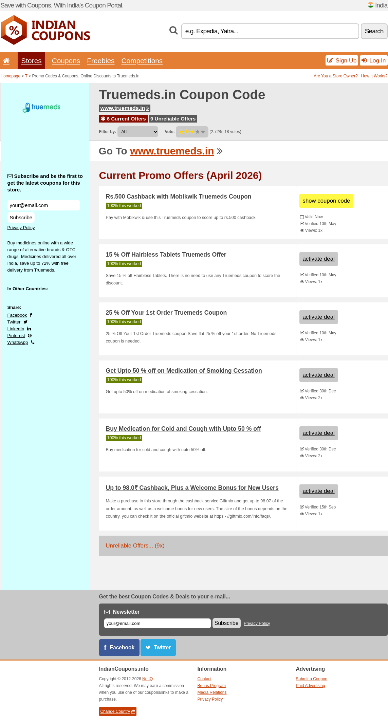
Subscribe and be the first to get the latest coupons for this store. (45, 182)
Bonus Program (212, 685)
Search (374, 31)
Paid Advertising (310, 685)
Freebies (100, 60)
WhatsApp (17, 342)
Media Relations (212, 692)
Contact (204, 678)
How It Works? (374, 76)
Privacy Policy (21, 227)
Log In (374, 60)
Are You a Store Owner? (335, 76)
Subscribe (21, 217)
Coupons (66, 60)
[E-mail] (157, 623)
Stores (31, 60)
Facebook (17, 315)
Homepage (11, 76)
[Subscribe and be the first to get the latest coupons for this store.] (43, 205)
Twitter (14, 322)
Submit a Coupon (312, 678)
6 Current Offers (123, 119)
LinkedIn (15, 328)
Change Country (117, 711)
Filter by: (107, 131)
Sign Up (342, 60)
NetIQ (147, 678)
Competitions (142, 60)
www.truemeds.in (124, 108)
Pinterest (16, 335)
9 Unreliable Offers (173, 119)
